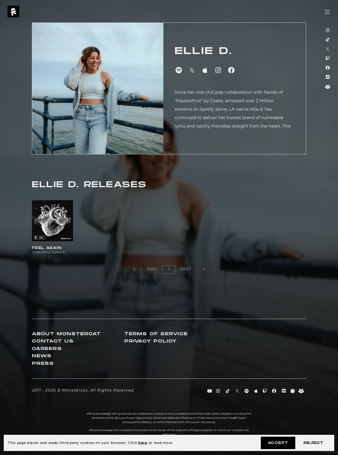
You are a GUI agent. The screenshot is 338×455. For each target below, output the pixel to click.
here (142, 443)
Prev (149, 269)
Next (189, 269)
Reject (313, 443)
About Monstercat (66, 333)
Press (43, 363)
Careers (47, 348)
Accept (278, 443)
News (42, 356)
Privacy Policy (150, 341)
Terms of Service (156, 333)
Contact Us (53, 341)
